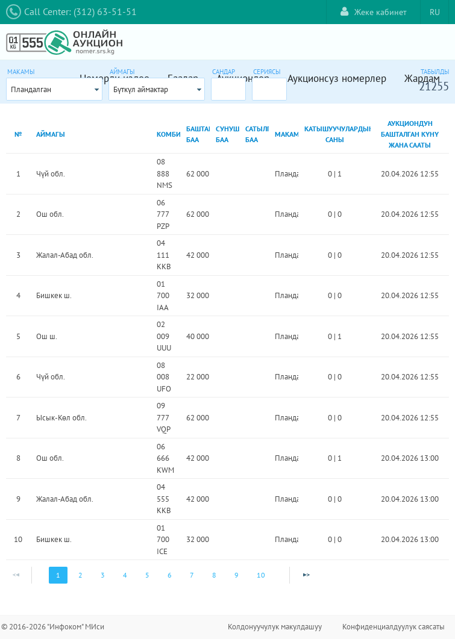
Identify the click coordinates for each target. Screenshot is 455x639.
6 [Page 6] (170, 574)
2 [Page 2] (80, 574)
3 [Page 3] (103, 574)
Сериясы (266, 71)
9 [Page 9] (236, 574)
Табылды (435, 71)
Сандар (223, 71)
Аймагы (122, 71)
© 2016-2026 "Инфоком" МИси (52, 627)
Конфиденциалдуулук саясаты (393, 627)
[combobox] (54, 89)
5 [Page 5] (147, 574)
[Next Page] (306, 575)
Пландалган (31, 89)
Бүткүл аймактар (140, 89)
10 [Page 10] (261, 574)
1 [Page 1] (58, 574)
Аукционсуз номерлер (336, 78)
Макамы (20, 71)
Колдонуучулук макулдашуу (275, 627)
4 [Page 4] (125, 574)
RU (435, 12)
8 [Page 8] (214, 574)
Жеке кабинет (373, 11)
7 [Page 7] (192, 574)
